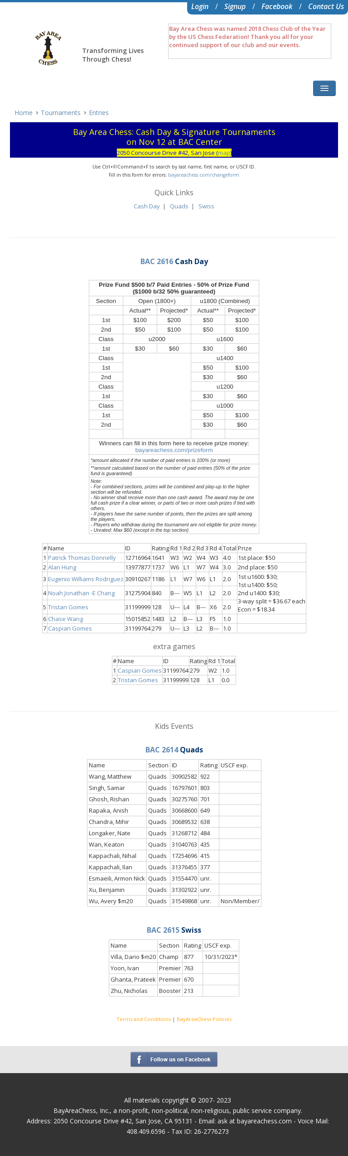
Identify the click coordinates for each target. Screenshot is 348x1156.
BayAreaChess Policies (204, 1019)
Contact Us (326, 6)
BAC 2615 (163, 930)
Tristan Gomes (68, 607)
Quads (179, 206)
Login (199, 6)
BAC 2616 (156, 261)
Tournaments (61, 112)
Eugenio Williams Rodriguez (86, 579)
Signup (235, 6)
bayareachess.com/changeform (203, 175)
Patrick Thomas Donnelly (82, 558)
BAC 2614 (161, 750)
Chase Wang (65, 619)
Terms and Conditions (143, 1019)
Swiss (206, 206)
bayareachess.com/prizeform (174, 450)
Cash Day (147, 206)
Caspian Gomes (70, 628)
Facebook (276, 6)
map (224, 153)
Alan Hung (62, 567)
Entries (99, 112)
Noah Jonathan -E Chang (81, 593)
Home (23, 112)
